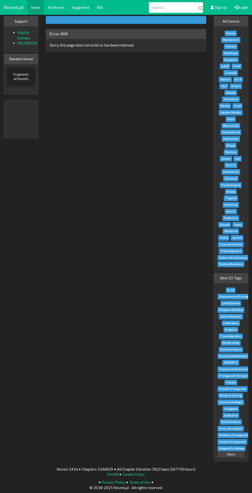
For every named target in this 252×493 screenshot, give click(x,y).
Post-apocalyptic (230, 428)
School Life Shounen (233, 257)
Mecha (225, 106)
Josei (237, 106)
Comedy (230, 73)
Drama (230, 191)
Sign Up (218, 7)
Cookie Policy (133, 474)
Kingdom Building (231, 310)
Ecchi (236, 66)
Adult (225, 66)
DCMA (112, 474)
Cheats (231, 382)
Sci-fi (238, 79)
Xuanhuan (230, 53)
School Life (230, 139)
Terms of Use (139, 482)
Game (238, 224)
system (237, 237)
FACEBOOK (27, 43)
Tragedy (230, 198)
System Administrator (234, 356)
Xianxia (231, 93)
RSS (100, 7)
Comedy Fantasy (231, 244)
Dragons (231, 329)
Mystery (230, 152)
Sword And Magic (231, 402)
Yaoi (224, 86)
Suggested (80, 7)
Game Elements (230, 316)
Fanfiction (231, 218)
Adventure (230, 99)
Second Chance (230, 349)
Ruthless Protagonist (233, 435)
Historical (230, 205)
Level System (231, 303)
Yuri (237, 158)
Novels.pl (13, 7)
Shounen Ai (231, 172)
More (231, 454)
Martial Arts (231, 40)
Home (35, 7)
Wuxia (230, 145)
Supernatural (231, 132)
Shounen (231, 178)
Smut (230, 119)
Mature (225, 79)
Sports (231, 211)
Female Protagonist (232, 389)
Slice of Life (231, 125)
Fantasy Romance (231, 264)
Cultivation (230, 323)
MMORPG (231, 362)
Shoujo (225, 224)
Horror (231, 165)
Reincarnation (230, 422)
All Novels (56, 7)
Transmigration (230, 251)
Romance (230, 60)
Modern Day (230, 343)
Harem (230, 33)
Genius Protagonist (232, 442)
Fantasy (230, 46)
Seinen (226, 158)
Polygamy (230, 409)
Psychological (230, 185)
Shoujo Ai (230, 231)
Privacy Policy (113, 482)
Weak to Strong (231, 395)
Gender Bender (230, 112)
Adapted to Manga (231, 448)
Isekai (224, 237)
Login (241, 7)
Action (235, 86)
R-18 (230, 290)
